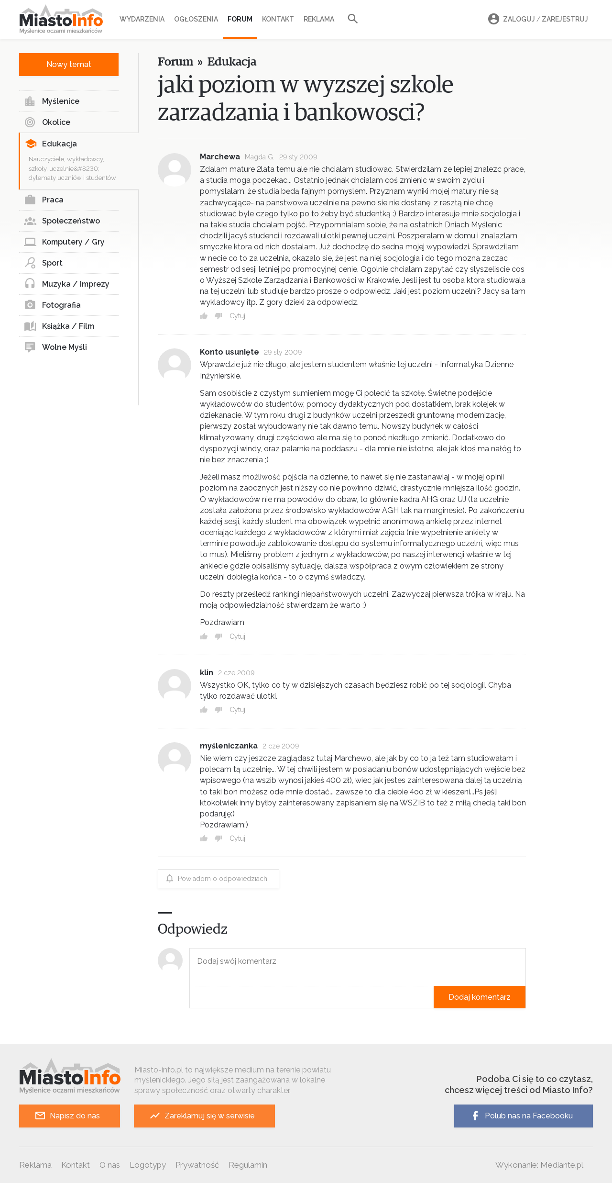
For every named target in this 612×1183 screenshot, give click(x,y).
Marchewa (220, 156)
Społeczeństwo (62, 221)
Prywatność (197, 1165)
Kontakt (278, 19)
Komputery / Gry (64, 242)
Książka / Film (59, 326)
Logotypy (148, 1165)
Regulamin (248, 1165)
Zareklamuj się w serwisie (202, 1116)
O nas (109, 1165)
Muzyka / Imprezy (66, 284)
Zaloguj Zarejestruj (536, 19)
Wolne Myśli (55, 347)
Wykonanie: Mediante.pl (539, 1165)
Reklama (319, 19)
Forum (240, 19)
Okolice (47, 122)
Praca (44, 200)
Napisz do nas (67, 1116)
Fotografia (52, 305)
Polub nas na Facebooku (521, 1116)
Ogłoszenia (196, 19)
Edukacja (51, 144)
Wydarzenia (142, 19)
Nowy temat (68, 64)
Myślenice (51, 101)
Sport (43, 263)
